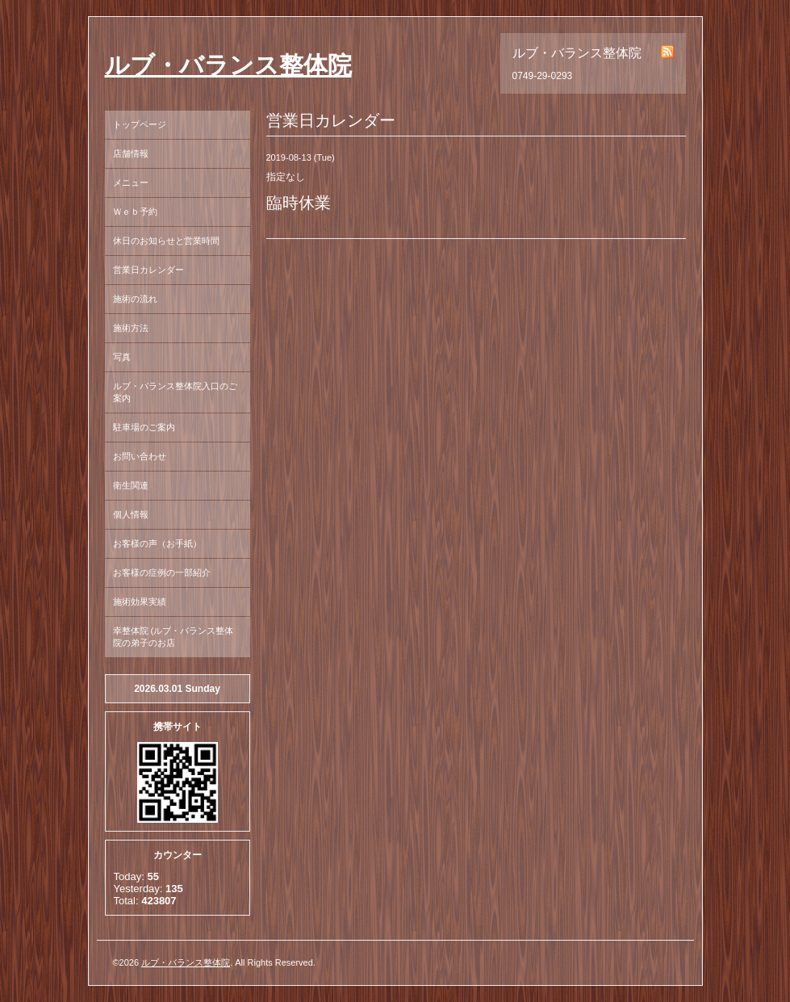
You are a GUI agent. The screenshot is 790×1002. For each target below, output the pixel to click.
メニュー (130, 182)
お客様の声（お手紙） (157, 543)
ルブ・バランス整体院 (228, 65)
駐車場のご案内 (144, 427)
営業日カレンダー (148, 270)
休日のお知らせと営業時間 (166, 240)
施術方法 (130, 328)
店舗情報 (130, 153)
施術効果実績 (139, 601)
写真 (122, 357)
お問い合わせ (139, 456)
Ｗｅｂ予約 (135, 211)
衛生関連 (130, 485)
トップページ (139, 124)
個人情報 (130, 514)
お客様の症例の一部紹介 (162, 572)
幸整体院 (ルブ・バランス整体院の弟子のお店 (173, 637)
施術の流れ (135, 299)
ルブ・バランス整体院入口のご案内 (175, 392)
